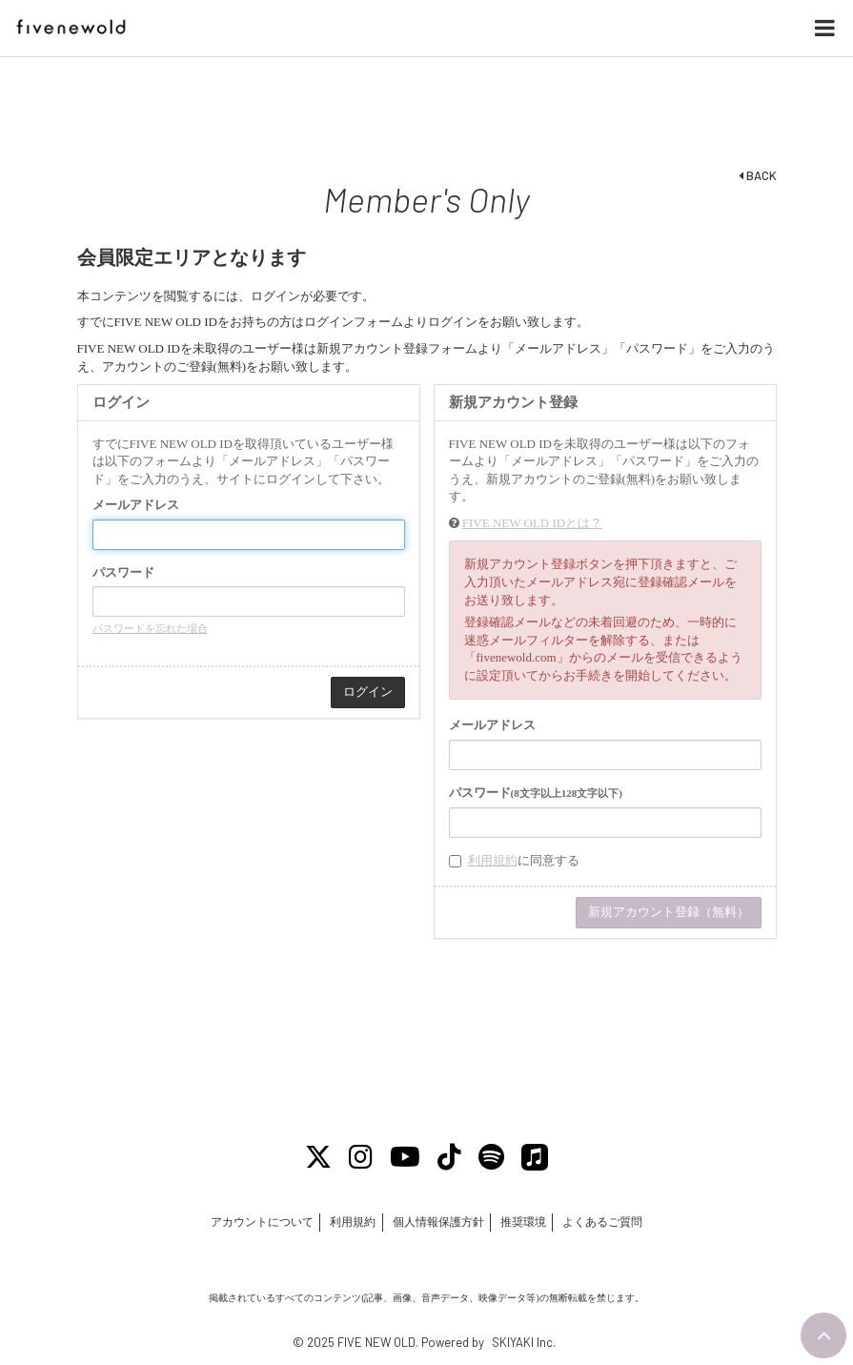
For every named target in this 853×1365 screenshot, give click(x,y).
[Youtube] (405, 1158)
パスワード (123, 572)
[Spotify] (494, 1158)
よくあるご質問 (604, 1223)
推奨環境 (524, 1223)
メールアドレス (135, 505)
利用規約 (493, 860)
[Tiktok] (450, 1158)
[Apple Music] (538, 1158)
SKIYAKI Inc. (524, 1343)
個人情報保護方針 (438, 1223)
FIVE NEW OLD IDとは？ (532, 523)
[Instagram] (358, 1158)
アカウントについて (260, 1223)
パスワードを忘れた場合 (150, 628)
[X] (315, 1158)
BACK (758, 175)
